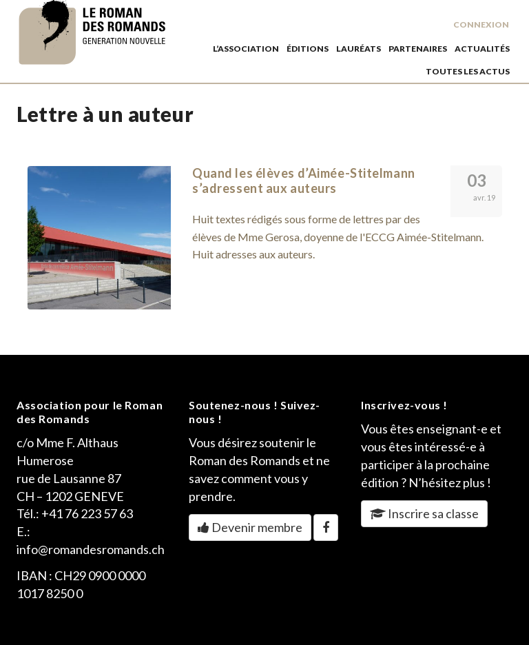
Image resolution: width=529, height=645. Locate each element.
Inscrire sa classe (424, 513)
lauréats (358, 48)
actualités (482, 48)
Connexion (481, 24)
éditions (308, 48)
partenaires (417, 48)
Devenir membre (250, 527)
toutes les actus (468, 71)
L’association (246, 48)
